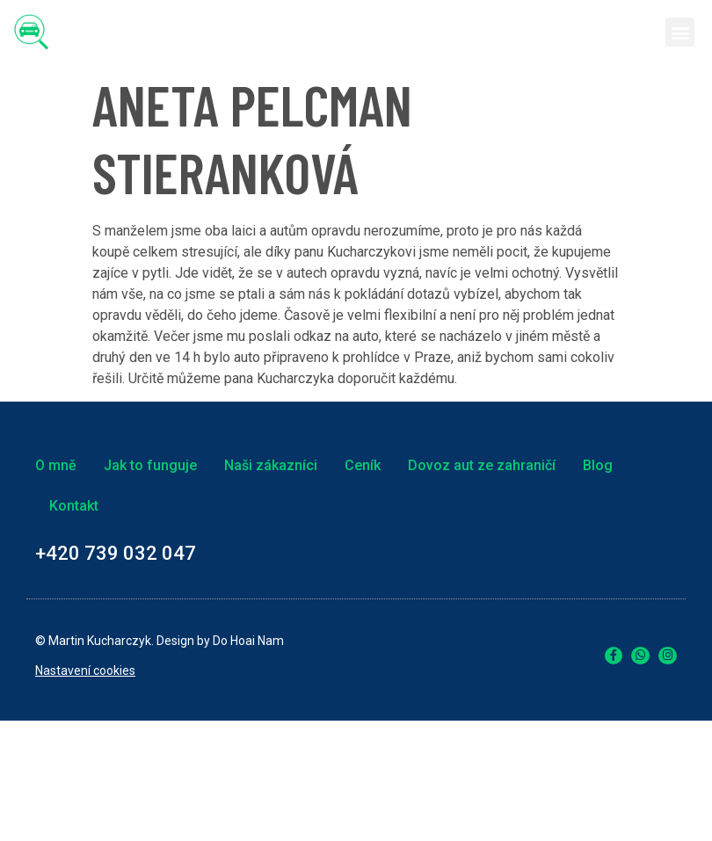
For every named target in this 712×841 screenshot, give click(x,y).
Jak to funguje (150, 465)
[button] (679, 32)
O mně (55, 465)
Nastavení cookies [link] (85, 670)
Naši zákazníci (270, 465)
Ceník (363, 465)
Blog (598, 465)
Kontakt (73, 505)
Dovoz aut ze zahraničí (482, 465)
